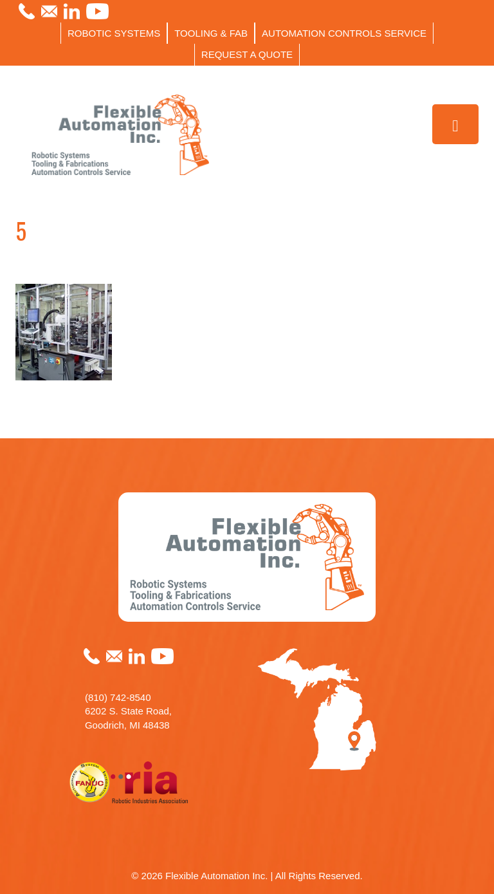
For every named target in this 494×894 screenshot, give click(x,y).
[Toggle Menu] (455, 124)
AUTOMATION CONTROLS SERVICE (344, 33)
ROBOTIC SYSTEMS (114, 33)
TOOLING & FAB (211, 33)
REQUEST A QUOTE (247, 54)
